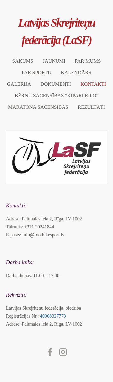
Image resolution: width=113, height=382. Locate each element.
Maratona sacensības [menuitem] (38, 107)
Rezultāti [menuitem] (91, 107)
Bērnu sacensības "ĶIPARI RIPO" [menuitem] (56, 95)
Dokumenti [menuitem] (56, 84)
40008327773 (53, 315)
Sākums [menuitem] (22, 61)
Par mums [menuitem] (88, 61)
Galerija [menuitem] (19, 84)
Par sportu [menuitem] (36, 72)
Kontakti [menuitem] (93, 84)
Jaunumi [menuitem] (54, 61)
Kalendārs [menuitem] (76, 72)
